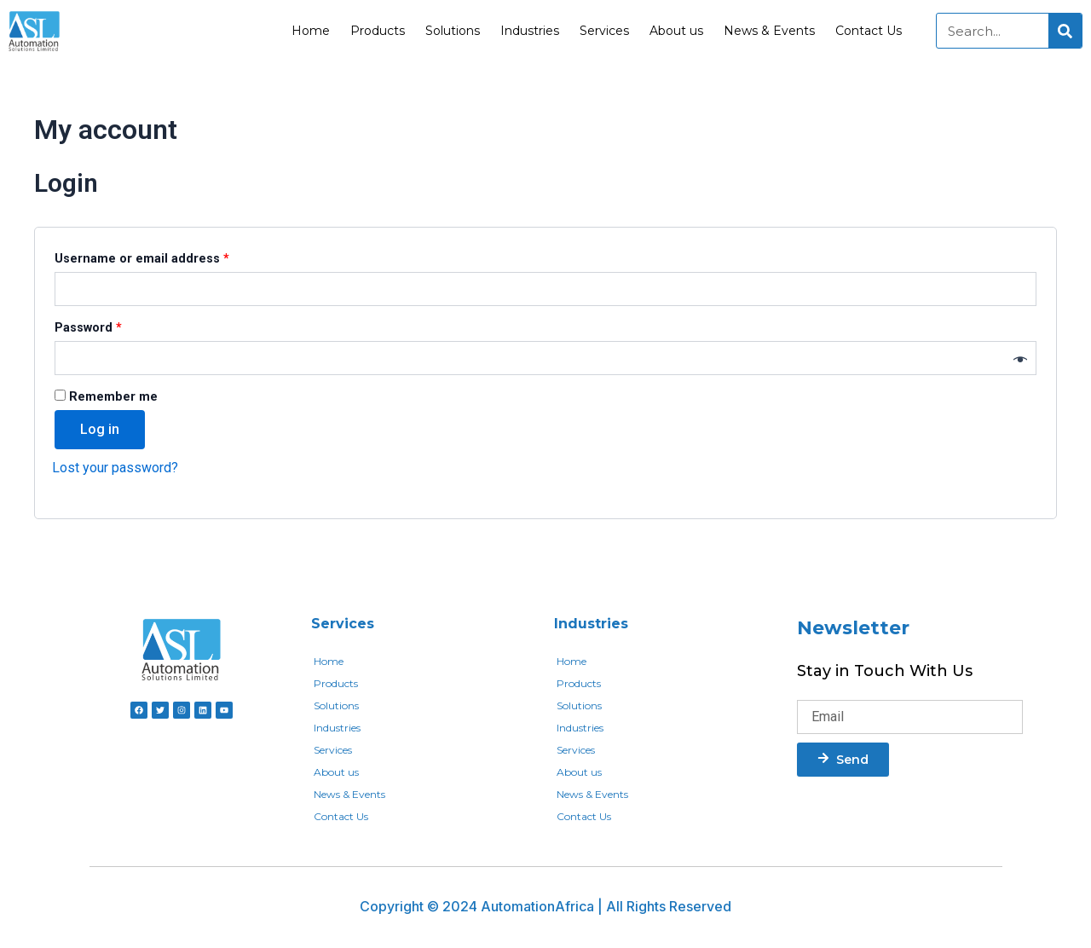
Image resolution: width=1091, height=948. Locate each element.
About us (676, 30)
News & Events (769, 30)
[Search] (1065, 31)
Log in (99, 429)
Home (311, 30)
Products (377, 30)
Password (115, 325)
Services (604, 30)
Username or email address (169, 256)
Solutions (452, 30)
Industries (529, 30)
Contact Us (868, 30)
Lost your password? (115, 468)
